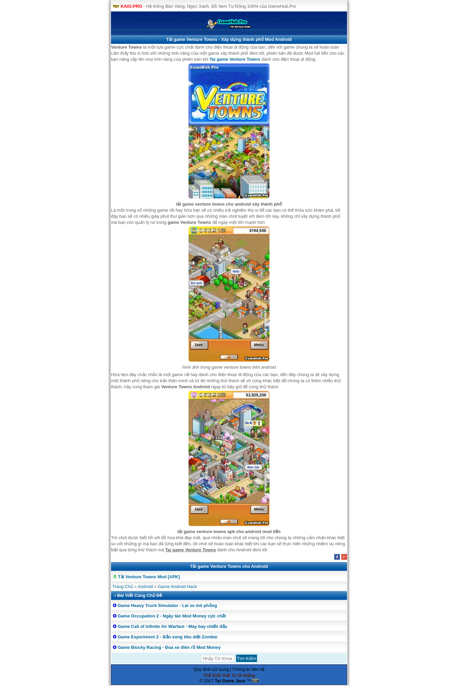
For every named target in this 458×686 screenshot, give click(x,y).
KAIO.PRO (131, 6)
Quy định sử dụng (211, 669)
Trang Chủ (122, 586)
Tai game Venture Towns (234, 59)
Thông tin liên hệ (248, 669)
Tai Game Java (230, 680)
